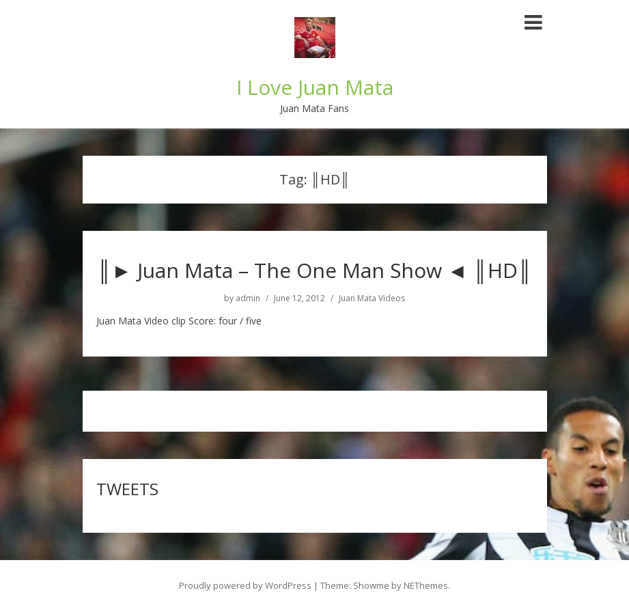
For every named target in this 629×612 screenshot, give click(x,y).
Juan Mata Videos (372, 298)
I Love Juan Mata (314, 87)
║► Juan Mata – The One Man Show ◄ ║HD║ (314, 270)
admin (248, 298)
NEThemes (426, 585)
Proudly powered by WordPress (245, 585)
